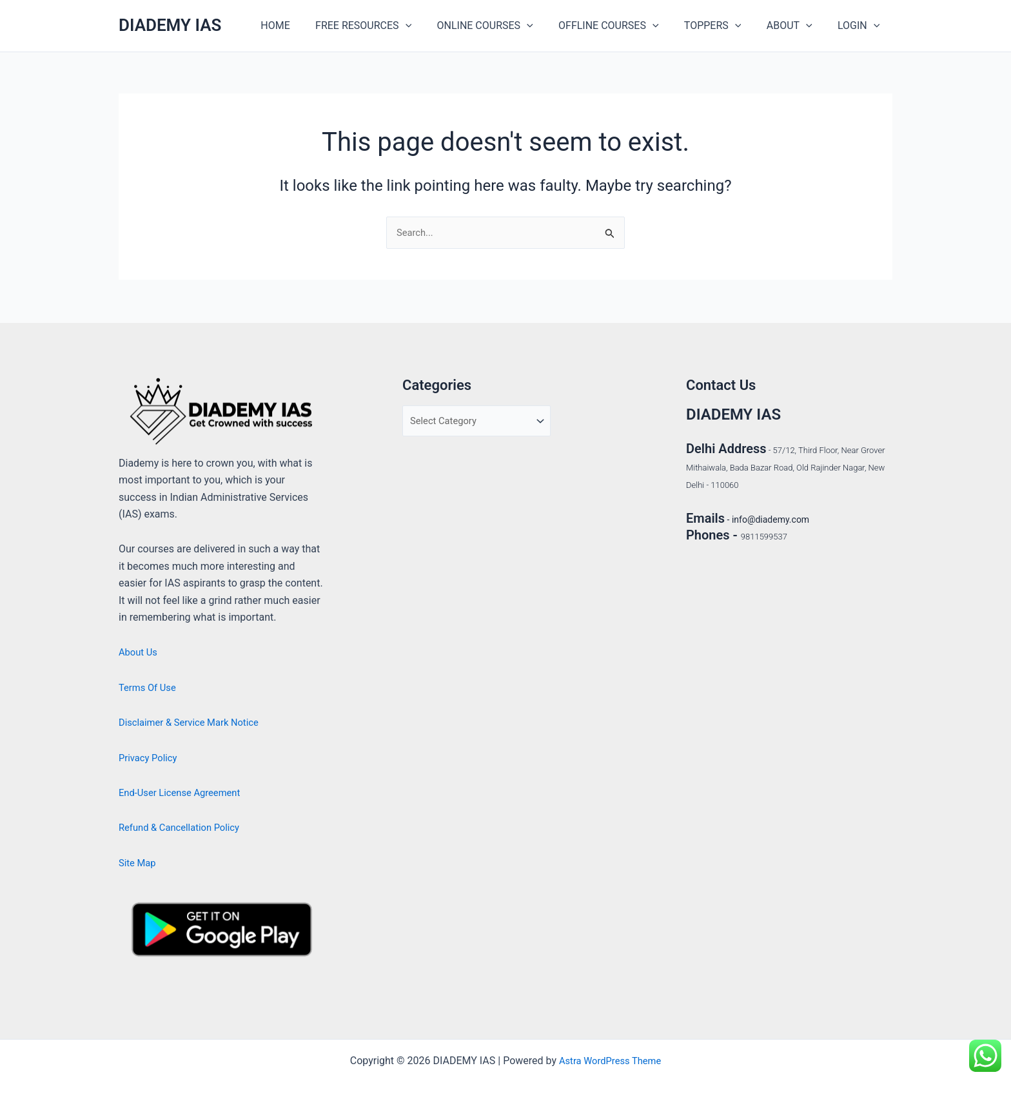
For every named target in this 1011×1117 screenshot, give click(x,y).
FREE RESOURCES (389, 26)
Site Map (139, 863)
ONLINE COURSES (506, 26)
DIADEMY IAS (170, 25)
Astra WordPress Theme (610, 1060)
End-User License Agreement (185, 792)
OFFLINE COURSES (625, 26)
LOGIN (861, 26)
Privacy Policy (150, 758)
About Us (140, 652)
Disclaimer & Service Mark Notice (195, 722)
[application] (431, 26)
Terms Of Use (150, 687)
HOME (305, 25)
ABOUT (797, 26)
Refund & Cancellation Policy (184, 827)
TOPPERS (724, 26)
